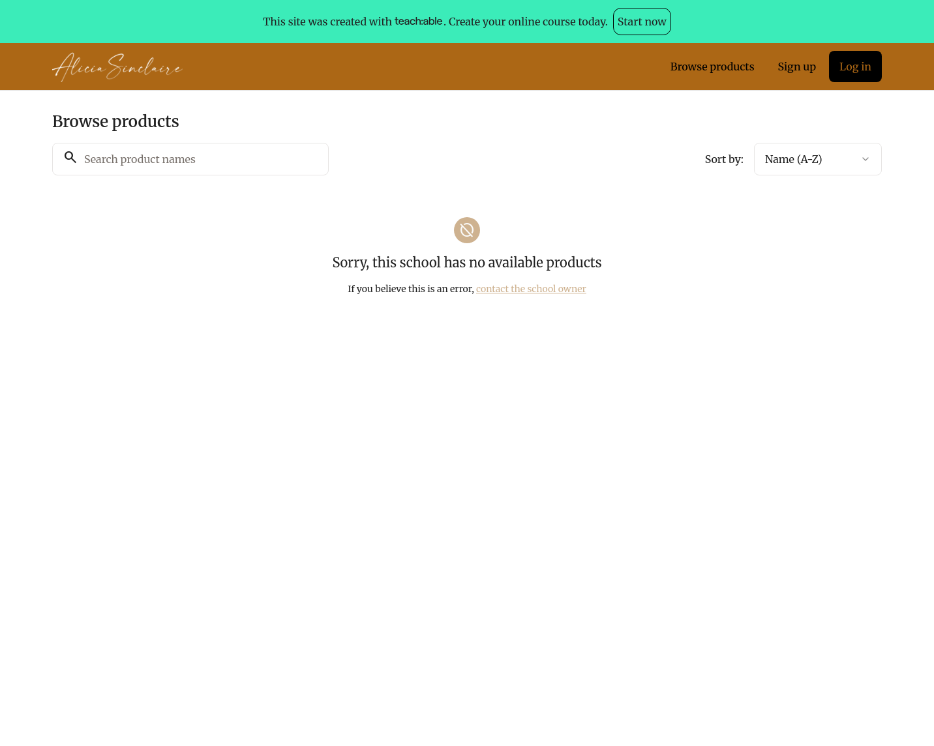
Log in (855, 66)
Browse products (712, 66)
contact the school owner (531, 289)
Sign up (797, 66)
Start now (642, 21)
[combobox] (818, 159)
